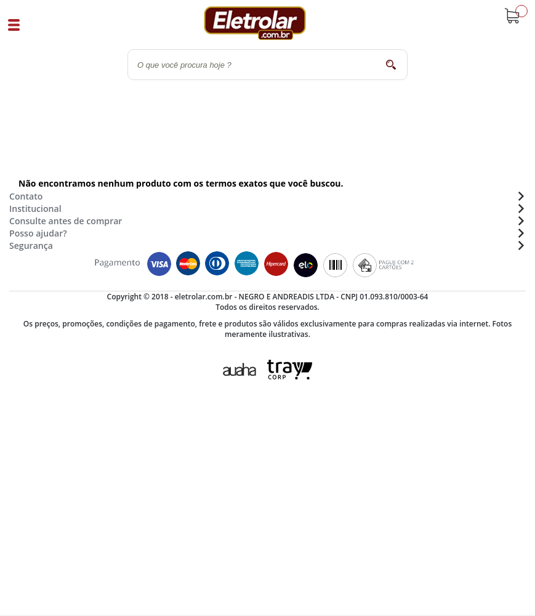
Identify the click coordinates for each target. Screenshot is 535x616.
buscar (390, 64)
